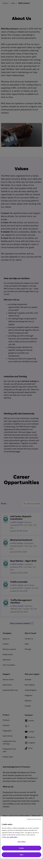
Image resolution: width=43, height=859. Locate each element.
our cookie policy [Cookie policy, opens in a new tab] (12, 837)
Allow (21, 855)
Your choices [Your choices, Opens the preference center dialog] (21, 841)
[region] (21, 837)
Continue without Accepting (34, 819)
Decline (21, 848)
